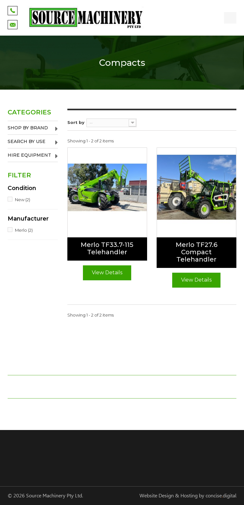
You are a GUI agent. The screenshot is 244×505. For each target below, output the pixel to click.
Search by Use (26, 141)
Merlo (24, 230)
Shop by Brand (28, 128)
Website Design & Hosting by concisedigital (187, 496)
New (22, 199)
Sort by (76, 122)
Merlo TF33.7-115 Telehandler (107, 248)
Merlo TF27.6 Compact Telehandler (196, 252)
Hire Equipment (29, 155)
